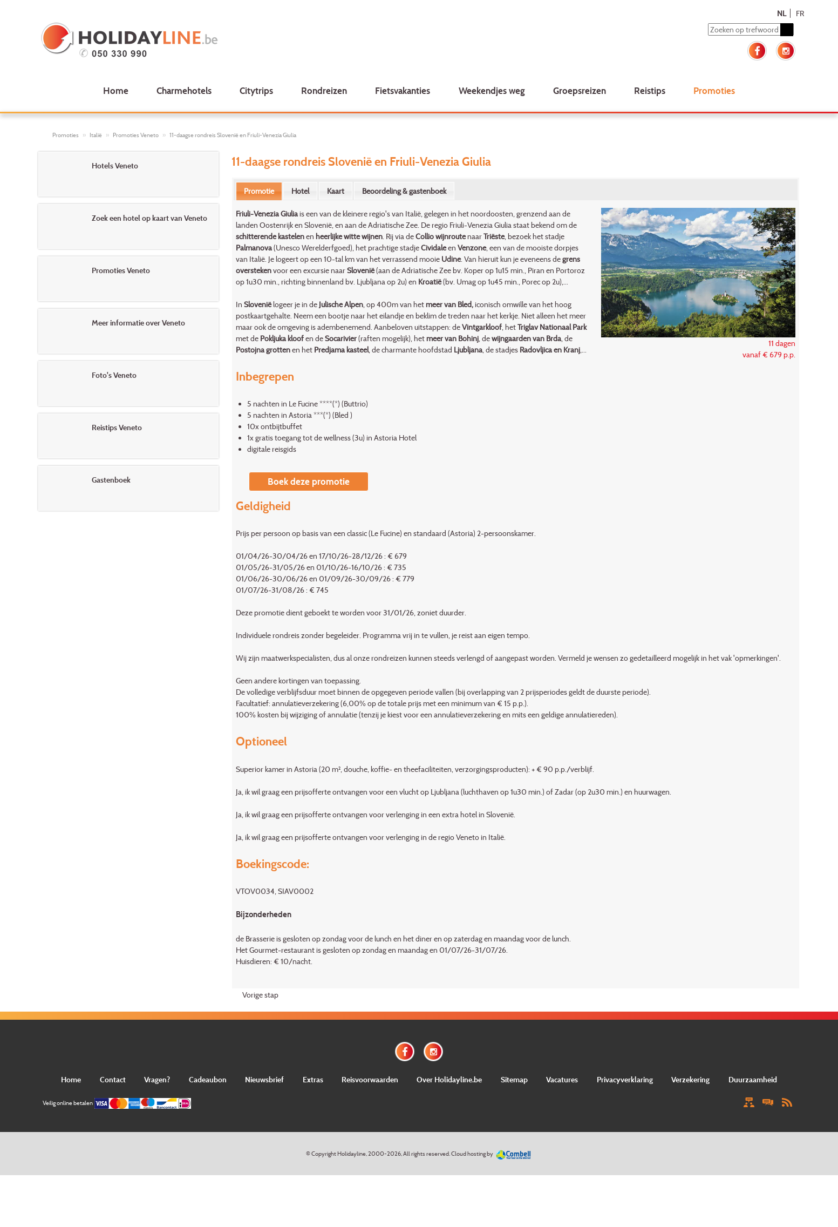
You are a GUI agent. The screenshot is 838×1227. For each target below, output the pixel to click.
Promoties (714, 90)
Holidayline (351, 1153)
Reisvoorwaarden (370, 1079)
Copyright (323, 1153)
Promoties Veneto (136, 135)
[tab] (259, 191)
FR (800, 13)
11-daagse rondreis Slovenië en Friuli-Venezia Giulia (232, 135)
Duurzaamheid (752, 1079)
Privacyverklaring (625, 1079)
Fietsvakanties (402, 90)
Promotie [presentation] (259, 190)
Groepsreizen (579, 90)
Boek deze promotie (309, 481)
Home (115, 90)
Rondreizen (324, 90)
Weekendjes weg (492, 90)
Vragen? (157, 1079)
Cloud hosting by (472, 1153)
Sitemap (514, 1079)
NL (781, 13)
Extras (313, 1079)
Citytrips (256, 90)
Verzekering (690, 1079)
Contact (113, 1079)
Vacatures (562, 1079)
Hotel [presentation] (300, 190)
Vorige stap (260, 994)
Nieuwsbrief (264, 1079)
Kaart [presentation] (335, 190)
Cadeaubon (208, 1079)
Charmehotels (184, 90)
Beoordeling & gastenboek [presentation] (404, 190)
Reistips (649, 90)
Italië (96, 135)
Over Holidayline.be (449, 1079)
